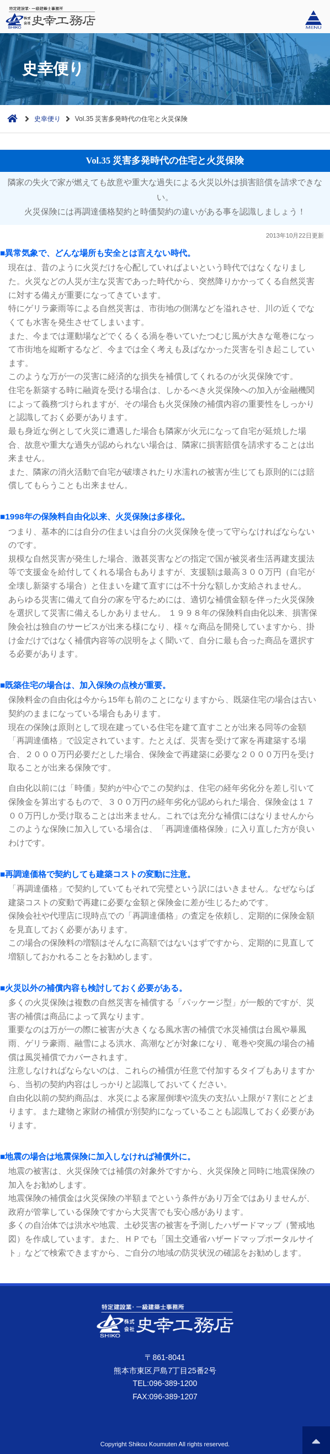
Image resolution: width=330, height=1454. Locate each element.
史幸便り (47, 119)
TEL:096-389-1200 (165, 1383)
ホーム (10, 117)
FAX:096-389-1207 (165, 1396)
